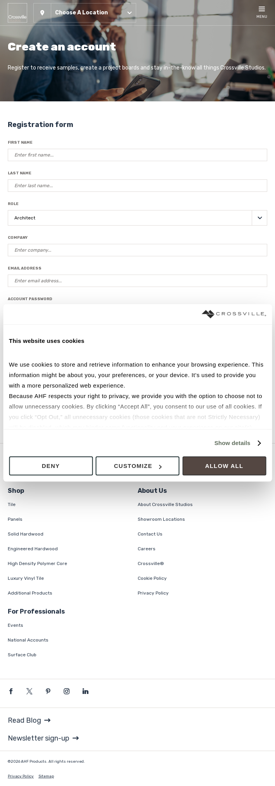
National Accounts (28, 640)
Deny (51, 466)
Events (15, 625)
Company (18, 237)
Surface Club (22, 654)
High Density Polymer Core (37, 563)
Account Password (30, 299)
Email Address (25, 268)
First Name (20, 142)
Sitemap (46, 776)
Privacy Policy (153, 593)
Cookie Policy (152, 578)
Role (13, 204)
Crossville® (151, 563)
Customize (138, 466)
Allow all (224, 466)
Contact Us (150, 534)
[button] (84, 13)
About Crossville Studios (165, 504)
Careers (147, 548)
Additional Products (30, 593)
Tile (12, 504)
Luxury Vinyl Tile (26, 578)
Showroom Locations (161, 519)
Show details (232, 443)
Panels (15, 519)
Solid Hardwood (25, 534)
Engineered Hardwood (33, 548)
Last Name (19, 173)
